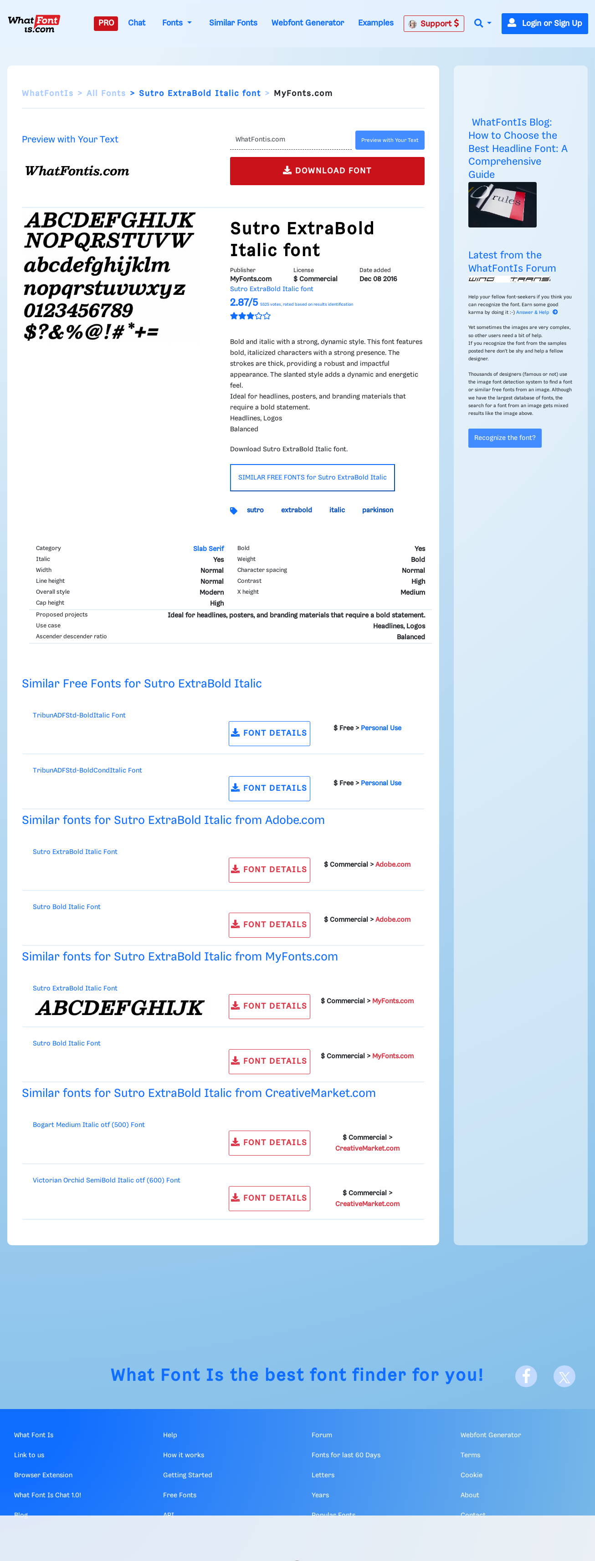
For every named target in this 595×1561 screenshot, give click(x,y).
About (470, 1495)
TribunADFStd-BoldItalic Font (79, 715)
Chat (136, 23)
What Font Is (168, 1376)
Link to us (29, 1455)
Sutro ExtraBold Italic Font (75, 852)
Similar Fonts (233, 23)
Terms (470, 1455)
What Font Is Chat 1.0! (47, 1495)
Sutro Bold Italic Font (67, 907)
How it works (183, 1455)
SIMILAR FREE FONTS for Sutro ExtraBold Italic (312, 477)
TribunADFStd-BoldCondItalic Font (87, 770)
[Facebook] (526, 1376)
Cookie (471, 1475)
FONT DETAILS (269, 733)
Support (433, 24)
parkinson (377, 510)
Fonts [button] (173, 23)
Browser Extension (43, 1475)
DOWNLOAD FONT (327, 170)
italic (337, 510)
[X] (564, 1376)
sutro (255, 510)
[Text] (291, 140)
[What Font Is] (34, 24)
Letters (323, 1475)
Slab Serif (208, 549)
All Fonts (106, 94)
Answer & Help (537, 312)
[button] (483, 24)
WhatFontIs (48, 94)
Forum (322, 1435)
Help (170, 1435)
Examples (376, 23)
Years (320, 1495)
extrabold (296, 510)
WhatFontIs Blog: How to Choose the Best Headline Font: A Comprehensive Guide (518, 148)
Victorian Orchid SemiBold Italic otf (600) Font (106, 1180)
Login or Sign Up (545, 24)
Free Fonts (179, 1495)
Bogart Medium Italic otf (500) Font (89, 1125)
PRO (106, 23)
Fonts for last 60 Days (346, 1455)
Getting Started (187, 1475)
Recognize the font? (505, 438)
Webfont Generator (308, 23)
